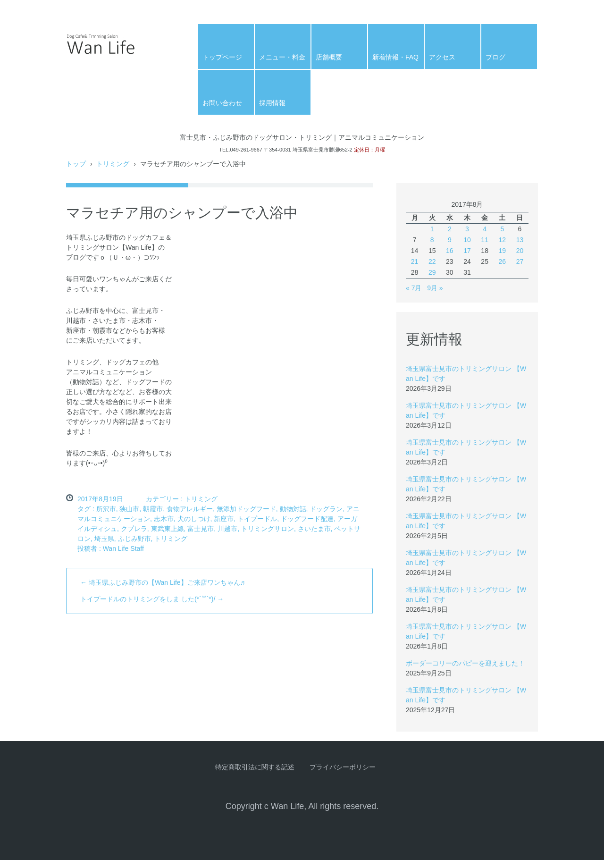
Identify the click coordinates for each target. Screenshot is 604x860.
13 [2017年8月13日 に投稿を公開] (520, 240)
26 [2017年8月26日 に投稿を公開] (502, 261)
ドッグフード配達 (307, 519)
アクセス (442, 57)
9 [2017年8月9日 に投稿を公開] (450, 240)
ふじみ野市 (134, 538)
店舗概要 (329, 57)
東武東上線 (167, 528)
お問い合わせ (222, 103)
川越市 (227, 528)
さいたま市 (314, 528)
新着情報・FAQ (395, 57)
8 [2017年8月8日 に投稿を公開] (432, 240)
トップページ (222, 57)
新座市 (224, 519)
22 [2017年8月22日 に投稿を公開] (432, 261)
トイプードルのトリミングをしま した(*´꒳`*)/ (152, 599)
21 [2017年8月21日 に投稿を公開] (415, 261)
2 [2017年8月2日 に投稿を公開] (450, 229)
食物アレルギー (190, 509)
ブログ (495, 57)
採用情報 (272, 103)
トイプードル (257, 519)
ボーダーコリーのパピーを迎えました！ (465, 663)
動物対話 (293, 509)
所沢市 (106, 509)
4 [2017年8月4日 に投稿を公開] (485, 229)
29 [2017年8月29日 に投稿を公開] (432, 272)
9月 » (435, 288)
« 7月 (413, 288)
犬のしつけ (193, 519)
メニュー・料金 (282, 57)
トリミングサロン (267, 528)
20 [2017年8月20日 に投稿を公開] (520, 250)
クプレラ (134, 528)
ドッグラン (326, 509)
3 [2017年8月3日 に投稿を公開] (467, 229)
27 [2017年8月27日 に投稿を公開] (520, 261)
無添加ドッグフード (246, 509)
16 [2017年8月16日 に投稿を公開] (449, 250)
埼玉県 (104, 538)
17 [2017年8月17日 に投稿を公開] (467, 250)
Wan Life (89, 69)
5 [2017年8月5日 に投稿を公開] (502, 229)
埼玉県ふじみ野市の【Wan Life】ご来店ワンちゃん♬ (162, 582)
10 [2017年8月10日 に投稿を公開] (467, 240)
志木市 (164, 519)
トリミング (201, 499)
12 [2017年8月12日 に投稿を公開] (502, 240)
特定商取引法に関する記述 (254, 767)
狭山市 (129, 509)
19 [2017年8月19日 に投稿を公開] (502, 250)
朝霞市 (153, 509)
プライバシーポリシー (343, 767)
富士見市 (200, 528)
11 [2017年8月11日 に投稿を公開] (484, 240)
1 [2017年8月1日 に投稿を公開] (432, 229)
